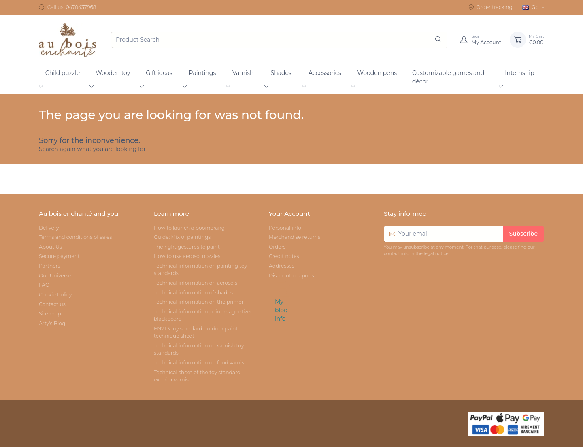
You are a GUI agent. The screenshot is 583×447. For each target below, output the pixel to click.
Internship (519, 73)
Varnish (242, 73)
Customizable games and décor (448, 77)
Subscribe (523, 233)
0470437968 (81, 7)
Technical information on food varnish (200, 363)
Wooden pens (377, 73)
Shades (281, 73)
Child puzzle (62, 73)
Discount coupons (291, 275)
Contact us (52, 304)
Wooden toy (113, 73)
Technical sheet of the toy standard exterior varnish (197, 376)
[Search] (438, 40)
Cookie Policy (55, 295)
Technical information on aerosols (195, 283)
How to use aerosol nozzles (187, 256)
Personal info (285, 228)
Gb (531, 7)
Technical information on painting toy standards (200, 269)
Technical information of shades (193, 292)
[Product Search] (279, 40)
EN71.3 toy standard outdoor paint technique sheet (196, 332)
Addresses (281, 266)
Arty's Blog (52, 323)
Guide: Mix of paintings (182, 237)
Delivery (49, 228)
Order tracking (490, 7)
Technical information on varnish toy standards (199, 349)
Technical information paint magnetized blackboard (204, 315)
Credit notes (284, 256)
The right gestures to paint (187, 247)
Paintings (202, 73)
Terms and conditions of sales (75, 237)
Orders (277, 247)
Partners (49, 266)
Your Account (289, 213)
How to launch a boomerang (189, 228)
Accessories (325, 73)
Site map (50, 314)
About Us (50, 247)
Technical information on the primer (199, 302)
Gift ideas (159, 73)
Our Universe (55, 275)
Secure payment (59, 256)
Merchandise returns (294, 237)
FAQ (44, 285)
